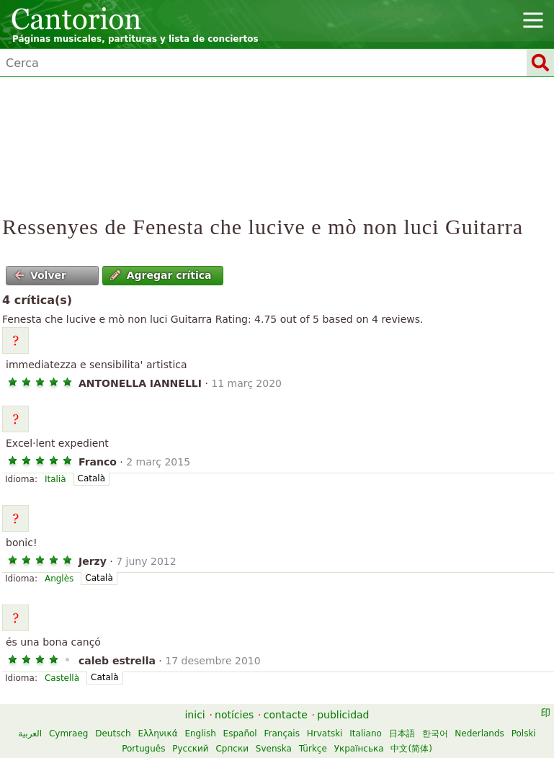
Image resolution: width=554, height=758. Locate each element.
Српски (232, 749)
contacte (286, 715)
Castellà (62, 678)
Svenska (274, 749)
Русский (190, 749)
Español (240, 733)
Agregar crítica (160, 275)
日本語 (402, 733)
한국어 (435, 733)
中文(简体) (411, 749)
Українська (359, 749)
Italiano (365, 733)
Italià (55, 479)
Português (143, 749)
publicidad (343, 715)
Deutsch (112, 733)
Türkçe (313, 749)
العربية (30, 733)
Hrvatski (325, 733)
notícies (234, 715)
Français (282, 733)
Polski (523, 733)
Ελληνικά (157, 733)
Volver (40, 275)
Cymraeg (68, 733)
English (199, 733)
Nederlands (479, 733)
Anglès (59, 579)
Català (91, 478)
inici (194, 715)
